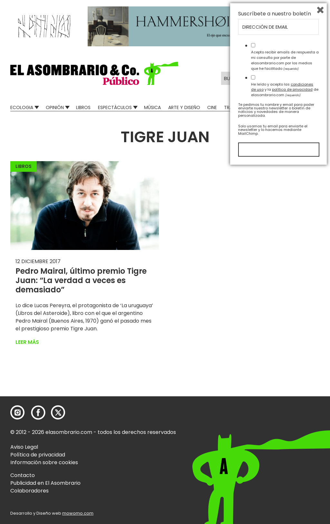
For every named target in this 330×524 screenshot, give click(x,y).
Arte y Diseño (184, 107)
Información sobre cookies (44, 462)
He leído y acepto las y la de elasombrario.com (284, 445)
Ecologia (21, 107)
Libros (83, 107)
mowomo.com (77, 513)
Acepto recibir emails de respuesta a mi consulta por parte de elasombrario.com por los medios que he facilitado (285, 416)
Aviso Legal (24, 447)
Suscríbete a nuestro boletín (274, 369)
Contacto (22, 475)
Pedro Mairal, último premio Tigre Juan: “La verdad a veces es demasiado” (81, 280)
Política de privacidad (37, 454)
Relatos (310, 107)
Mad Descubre (277, 107)
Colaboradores (29, 490)
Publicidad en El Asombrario (45, 483)
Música (152, 107)
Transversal (238, 107)
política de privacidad (292, 445)
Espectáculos (115, 107)
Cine (212, 107)
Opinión (55, 107)
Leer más (27, 342)
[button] (94, 73)
